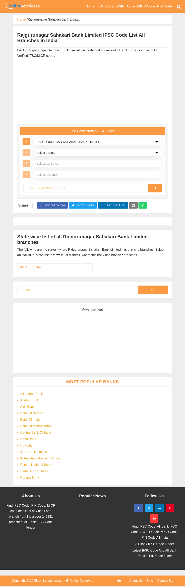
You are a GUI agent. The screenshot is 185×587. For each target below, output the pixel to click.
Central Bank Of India (35, 432)
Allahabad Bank (31, 394)
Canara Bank (29, 477)
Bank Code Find (22, 6)
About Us (136, 580)
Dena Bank (28, 439)
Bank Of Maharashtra (35, 426)
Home (121, 580)
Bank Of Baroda (31, 413)
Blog (150, 580)
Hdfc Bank (27, 445)
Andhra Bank (29, 400)
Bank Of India (30, 419)
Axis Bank (27, 406)
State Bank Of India (34, 471)
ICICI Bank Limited (33, 452)
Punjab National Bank (35, 464)
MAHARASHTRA (30, 267)
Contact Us (165, 580)
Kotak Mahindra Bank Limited (41, 458)
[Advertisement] (92, 92)
